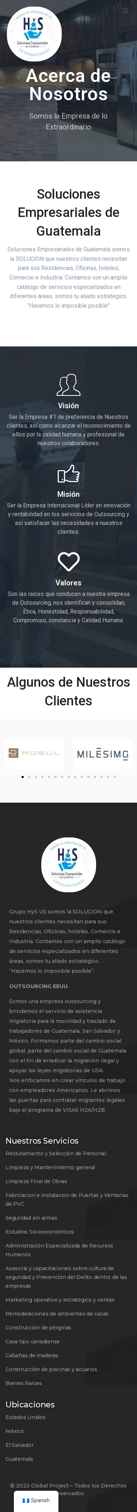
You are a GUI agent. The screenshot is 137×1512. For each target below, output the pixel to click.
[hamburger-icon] (125, 11)
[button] (8, 755)
